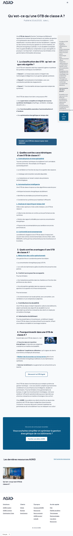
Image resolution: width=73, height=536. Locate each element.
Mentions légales (54, 516)
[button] (67, 2)
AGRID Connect (7, 510)
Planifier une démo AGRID (36, 439)
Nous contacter (38, 513)
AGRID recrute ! (38, 516)
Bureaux (22, 510)
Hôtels (22, 508)
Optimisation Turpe (8, 513)
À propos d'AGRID (39, 508)
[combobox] (6, 534)
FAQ (51, 508)
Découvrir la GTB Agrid (36, 374)
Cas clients (53, 519)
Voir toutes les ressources (62, 459)
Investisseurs (23, 513)
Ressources (37, 510)
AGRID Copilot (7, 508)
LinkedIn (36, 519)
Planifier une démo (55, 510)
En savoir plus (64, 117)
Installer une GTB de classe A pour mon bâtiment (33, 142)
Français (5, 534)
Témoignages (54, 513)
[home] (8, 2)
